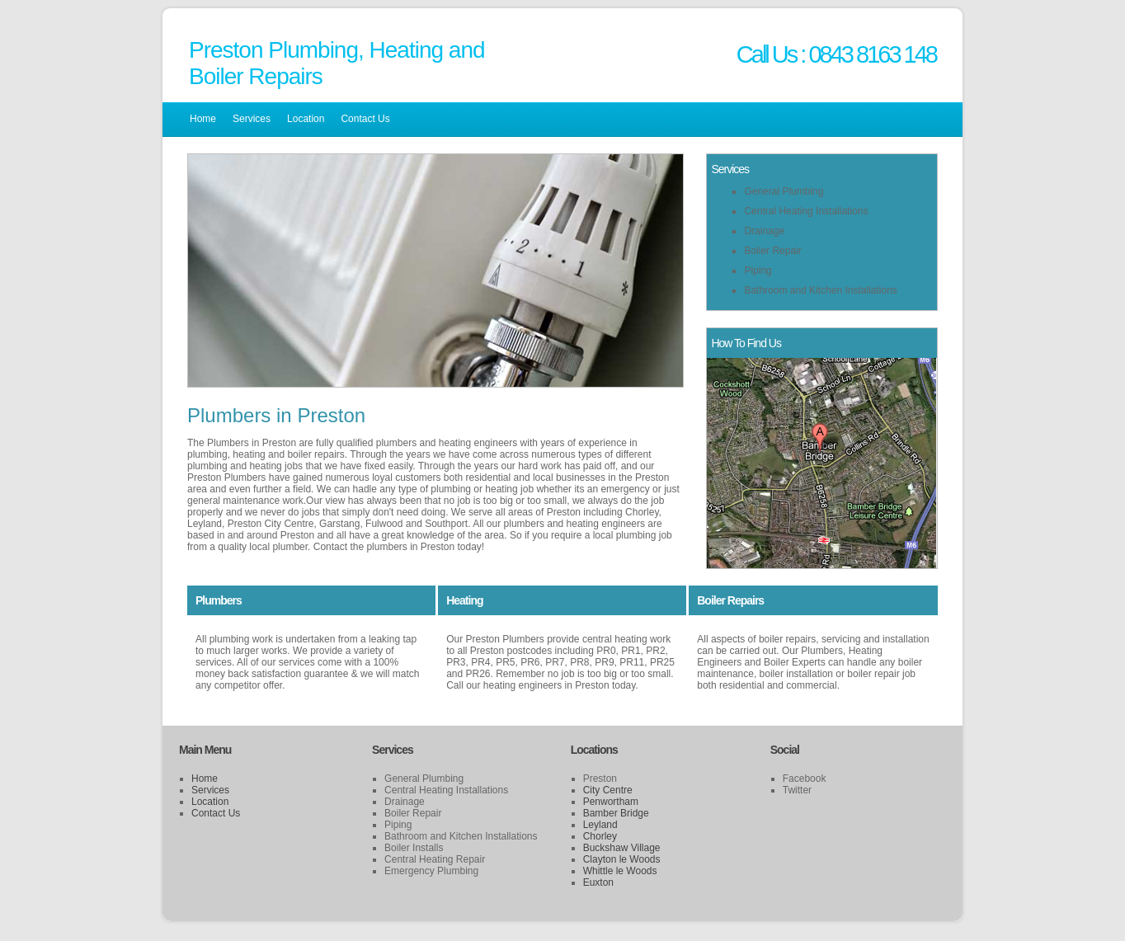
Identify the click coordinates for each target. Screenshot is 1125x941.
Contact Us (365, 119)
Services (252, 119)
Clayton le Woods (622, 859)
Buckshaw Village (622, 848)
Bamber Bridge (616, 813)
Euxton (598, 882)
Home (203, 119)
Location (305, 119)
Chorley (600, 836)
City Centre (608, 790)
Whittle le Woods (620, 871)
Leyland (600, 824)
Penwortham (610, 801)
